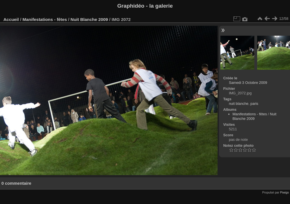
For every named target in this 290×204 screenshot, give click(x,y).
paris (254, 103)
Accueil (11, 19)
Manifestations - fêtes (44, 19)
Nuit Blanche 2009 (89, 19)
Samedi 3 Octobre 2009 (248, 82)
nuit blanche (238, 103)
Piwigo (284, 192)
